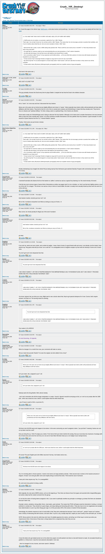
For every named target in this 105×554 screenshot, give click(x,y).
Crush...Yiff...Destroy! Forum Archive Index (14, 20)
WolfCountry (44, 29)
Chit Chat (30, 20)
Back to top (6, 74)
